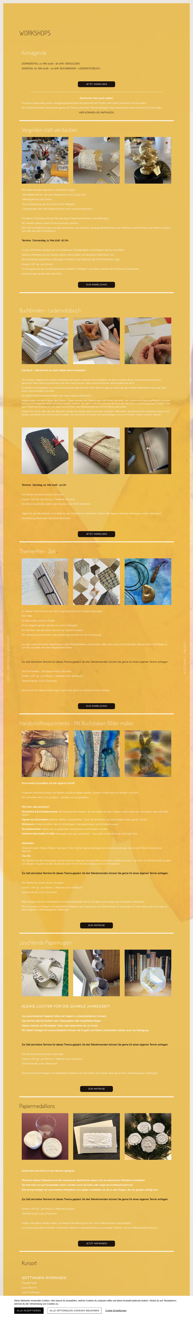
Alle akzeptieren (29, 1310)
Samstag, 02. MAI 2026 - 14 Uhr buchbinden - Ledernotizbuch (61, 68)
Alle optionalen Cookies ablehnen (74, 1310)
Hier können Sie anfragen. (96, 112)
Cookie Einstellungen (116, 1310)
